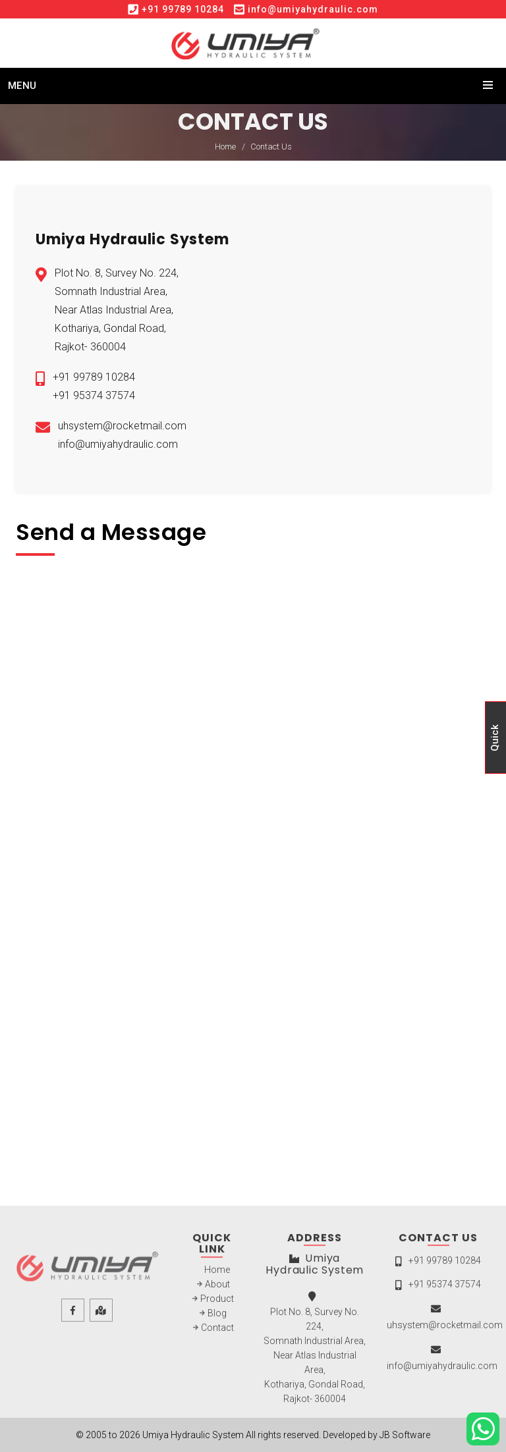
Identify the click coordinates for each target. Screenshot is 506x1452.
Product (217, 1302)
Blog (217, 1316)
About (217, 1287)
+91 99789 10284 (183, 9)
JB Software (405, 1435)
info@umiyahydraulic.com (313, 9)
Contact (217, 1331)
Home (225, 146)
